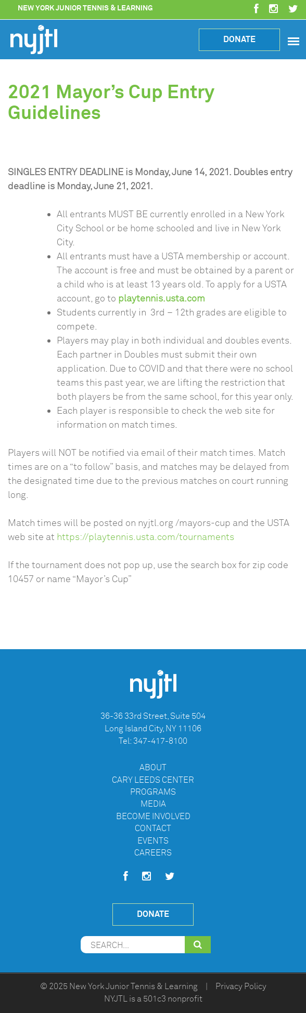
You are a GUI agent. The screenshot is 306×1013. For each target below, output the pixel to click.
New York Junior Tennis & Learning (133, 986)
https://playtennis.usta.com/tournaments (145, 537)
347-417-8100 (160, 741)
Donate (239, 39)
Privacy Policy (240, 986)
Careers (153, 853)
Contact (153, 828)
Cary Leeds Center (153, 780)
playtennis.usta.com (161, 298)
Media (153, 804)
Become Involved (153, 816)
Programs (153, 792)
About (153, 767)
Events (153, 841)
